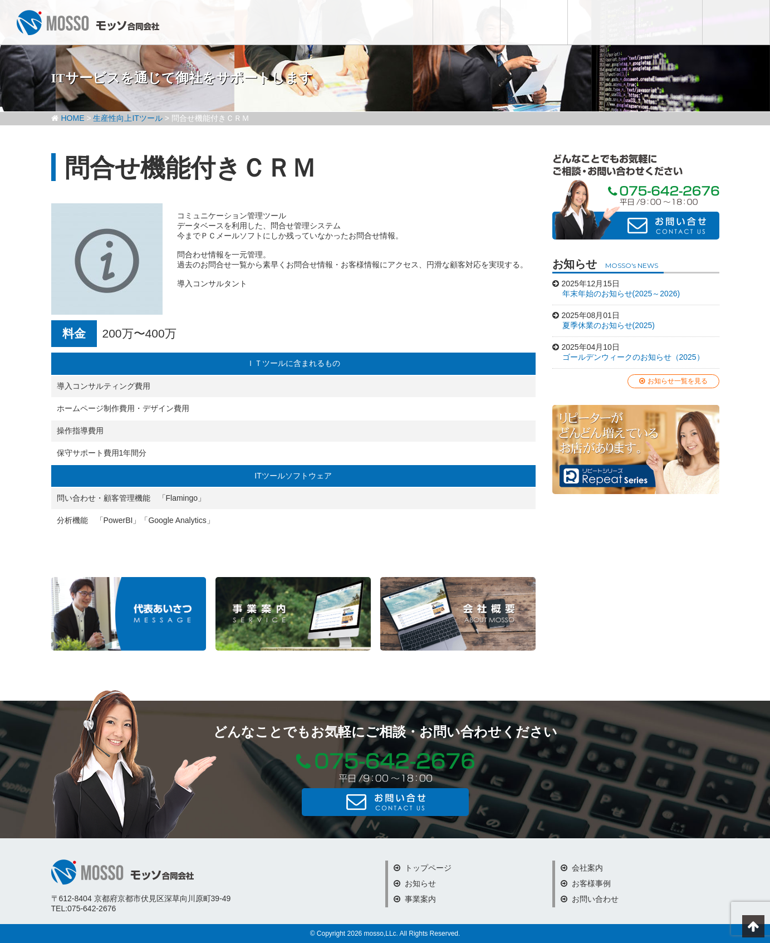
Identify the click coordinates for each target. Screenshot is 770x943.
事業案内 (415, 899)
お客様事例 (668, 22)
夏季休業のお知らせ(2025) (608, 325)
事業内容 (534, 22)
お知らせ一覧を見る (673, 381)
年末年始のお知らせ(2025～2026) (621, 293)
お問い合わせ (736, 22)
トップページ (423, 867)
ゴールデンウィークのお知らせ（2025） (633, 357)
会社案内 (601, 22)
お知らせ (466, 22)
